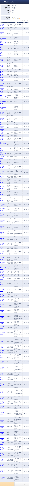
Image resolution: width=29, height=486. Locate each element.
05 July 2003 (2, 126)
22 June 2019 (2, 420)
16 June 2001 (2, 70)
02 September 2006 (3, 162)
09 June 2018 (2, 356)
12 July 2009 (2, 193)
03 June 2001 (2, 65)
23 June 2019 (2, 426)
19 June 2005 (2, 157)
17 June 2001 (2, 73)
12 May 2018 (2, 346)
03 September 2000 (3, 42)
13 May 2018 (2, 351)
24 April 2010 (2, 232)
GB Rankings (21, 484)
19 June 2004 (2, 132)
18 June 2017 (2, 316)
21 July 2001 (2, 79)
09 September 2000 (3, 48)
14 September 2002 (3, 101)
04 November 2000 (3, 54)
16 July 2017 (2, 327)
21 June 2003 (2, 123)
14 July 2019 (2, 438)
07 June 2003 (2, 113)
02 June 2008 (2, 167)
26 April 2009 (2, 172)
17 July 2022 (2, 465)
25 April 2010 (2, 238)
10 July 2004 (2, 139)
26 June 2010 (2, 252)
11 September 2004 (3, 149)
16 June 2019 (2, 413)
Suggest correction (24, 20)
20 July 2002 (2, 91)
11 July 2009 (2, 187)
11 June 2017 (2, 305)
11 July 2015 (2, 290)
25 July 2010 (2, 258)
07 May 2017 (2, 300)
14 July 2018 (2, 373)
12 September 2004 (3, 153)
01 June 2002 (2, 84)
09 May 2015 (2, 272)
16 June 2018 (2, 361)
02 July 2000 (2, 32)
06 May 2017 (2, 295)
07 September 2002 (3, 96)
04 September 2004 (3, 143)
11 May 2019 (2, 398)
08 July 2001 (2, 76)
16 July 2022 (2, 459)
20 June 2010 (2, 247)
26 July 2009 (2, 199)
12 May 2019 (2, 402)
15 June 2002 (2, 88)
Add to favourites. (16, 14)
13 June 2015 (2, 278)
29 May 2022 (2, 454)
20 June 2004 (2, 135)
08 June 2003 (2, 119)
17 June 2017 (2, 310)
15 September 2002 (3, 107)
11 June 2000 (2, 28)
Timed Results (7, 484)
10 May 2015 (2, 275)
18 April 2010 (2, 226)
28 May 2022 (2, 448)
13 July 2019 (2, 432)
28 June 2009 (2, 181)
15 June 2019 (2, 407)
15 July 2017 (2, 322)
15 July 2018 (2, 378)
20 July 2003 (2, 129)
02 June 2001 (2, 59)
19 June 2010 (2, 244)
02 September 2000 (3, 38)
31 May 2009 (2, 176)
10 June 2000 (2, 25)
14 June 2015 (2, 283)
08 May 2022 (2, 443)
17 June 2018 (2, 367)
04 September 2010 (3, 267)
